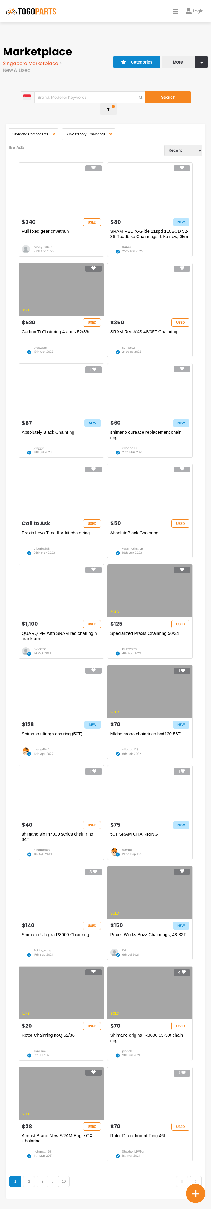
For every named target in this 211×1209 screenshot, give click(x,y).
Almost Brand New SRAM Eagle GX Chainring (57, 1134)
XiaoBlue (40, 1046)
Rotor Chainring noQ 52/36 (48, 1029)
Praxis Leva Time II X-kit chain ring (56, 524)
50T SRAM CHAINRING (134, 827)
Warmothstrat (132, 540)
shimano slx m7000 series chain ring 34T (58, 830)
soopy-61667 (43, 236)
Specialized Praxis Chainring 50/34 (144, 625)
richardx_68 (42, 1147)
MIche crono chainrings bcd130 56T (145, 726)
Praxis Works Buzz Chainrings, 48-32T (148, 928)
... (53, 1177)
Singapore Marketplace (31, 63)
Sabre (126, 236)
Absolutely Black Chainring (48, 422)
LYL (124, 945)
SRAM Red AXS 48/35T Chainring (143, 321)
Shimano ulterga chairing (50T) (52, 726)
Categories (136, 61)
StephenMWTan (133, 1147)
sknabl (127, 843)
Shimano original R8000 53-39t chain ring (146, 1032)
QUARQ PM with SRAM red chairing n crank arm (59, 628)
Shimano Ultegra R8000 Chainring (55, 928)
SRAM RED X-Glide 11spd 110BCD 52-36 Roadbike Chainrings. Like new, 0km (149, 223)
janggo (39, 438)
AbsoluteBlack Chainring (134, 524)
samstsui (128, 337)
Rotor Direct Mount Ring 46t (137, 1131)
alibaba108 (130, 438)
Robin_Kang (42, 945)
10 (64, 1177)
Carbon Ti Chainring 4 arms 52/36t (55, 321)
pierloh (127, 1046)
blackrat (40, 641)
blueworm (41, 337)
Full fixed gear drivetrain (45, 220)
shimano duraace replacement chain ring (146, 425)
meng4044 (41, 742)
